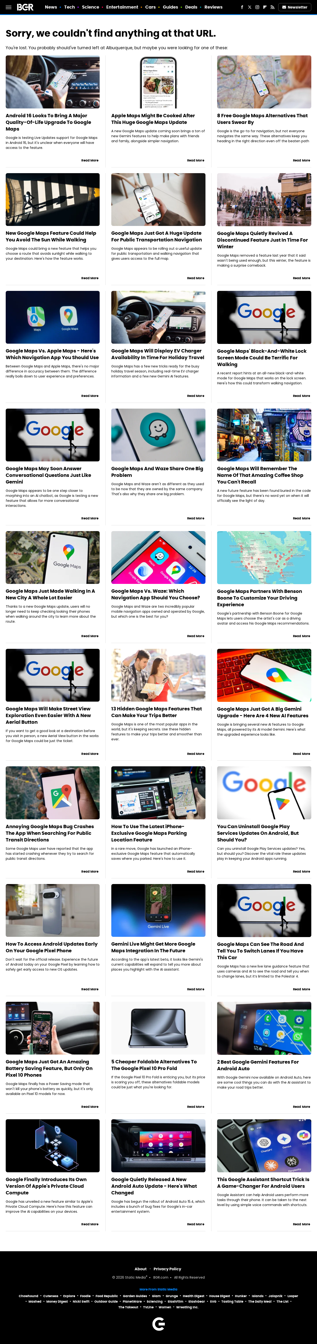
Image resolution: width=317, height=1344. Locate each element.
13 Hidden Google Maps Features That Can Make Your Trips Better (156, 712)
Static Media (135, 1277)
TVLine (148, 1307)
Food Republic (107, 1296)
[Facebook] (242, 7)
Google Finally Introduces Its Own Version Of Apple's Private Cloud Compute (46, 1186)
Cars (150, 7)
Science (90, 7)
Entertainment (122, 7)
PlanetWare (132, 1302)
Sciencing (155, 1302)
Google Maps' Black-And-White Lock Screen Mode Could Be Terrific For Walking (262, 357)
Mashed (35, 1302)
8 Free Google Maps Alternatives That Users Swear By (262, 118)
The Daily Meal (260, 1302)
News (51, 7)
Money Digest (57, 1302)
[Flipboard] (265, 7)
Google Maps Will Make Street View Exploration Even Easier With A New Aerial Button (48, 715)
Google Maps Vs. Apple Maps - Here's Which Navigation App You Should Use (52, 354)
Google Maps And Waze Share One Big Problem (157, 471)
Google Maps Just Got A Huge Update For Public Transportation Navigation (156, 236)
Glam (156, 1296)
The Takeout (128, 1307)
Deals (191, 7)
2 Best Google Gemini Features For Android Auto (258, 1065)
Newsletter (294, 7)
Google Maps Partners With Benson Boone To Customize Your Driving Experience (259, 598)
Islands (257, 1296)
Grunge (172, 1296)
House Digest (219, 1296)
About (141, 1268)
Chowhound (28, 1296)
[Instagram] (257, 7)
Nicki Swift (81, 1302)
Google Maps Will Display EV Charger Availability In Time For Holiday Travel (157, 354)
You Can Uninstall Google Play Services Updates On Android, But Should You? (258, 833)
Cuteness (50, 1296)
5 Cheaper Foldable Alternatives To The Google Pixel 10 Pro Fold (154, 1065)
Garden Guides (135, 1296)
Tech (69, 7)
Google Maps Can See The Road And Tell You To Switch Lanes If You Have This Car (260, 951)
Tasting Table (232, 1302)
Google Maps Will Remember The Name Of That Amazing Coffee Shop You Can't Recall (260, 475)
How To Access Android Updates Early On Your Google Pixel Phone (52, 947)
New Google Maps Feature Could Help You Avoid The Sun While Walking (51, 236)
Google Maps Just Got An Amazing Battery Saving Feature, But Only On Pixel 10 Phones (49, 1068)
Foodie (85, 1296)
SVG (213, 1302)
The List (282, 1302)
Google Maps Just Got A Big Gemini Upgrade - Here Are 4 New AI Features (262, 712)
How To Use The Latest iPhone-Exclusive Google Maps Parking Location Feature (149, 833)
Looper (293, 1296)
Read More (89, 160)
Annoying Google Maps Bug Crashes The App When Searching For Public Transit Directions (50, 833)
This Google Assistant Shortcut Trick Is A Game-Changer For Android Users (263, 1182)
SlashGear (196, 1302)
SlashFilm (175, 1302)
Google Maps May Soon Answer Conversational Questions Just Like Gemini (48, 475)
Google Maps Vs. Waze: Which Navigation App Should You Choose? (155, 594)
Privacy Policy (167, 1268)
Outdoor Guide (106, 1302)
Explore (69, 1296)
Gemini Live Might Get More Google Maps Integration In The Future (153, 947)
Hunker (241, 1296)
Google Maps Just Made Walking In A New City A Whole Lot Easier (50, 594)
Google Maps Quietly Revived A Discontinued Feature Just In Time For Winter (262, 240)
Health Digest (193, 1296)
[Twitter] (250, 7)
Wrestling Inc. (187, 1307)
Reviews (214, 7)
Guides (170, 7)
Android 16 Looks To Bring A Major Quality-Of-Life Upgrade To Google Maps (48, 122)
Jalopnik (275, 1296)
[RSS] (272, 7)
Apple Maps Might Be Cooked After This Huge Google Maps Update (153, 118)
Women (165, 1307)
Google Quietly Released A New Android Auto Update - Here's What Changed (154, 1186)
